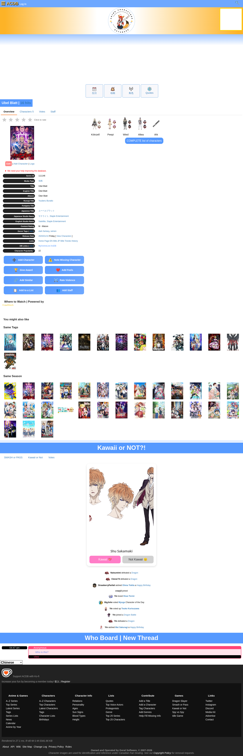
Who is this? (41, 652)
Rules (68, 746)
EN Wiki (53, 241)
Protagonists (112, 708)
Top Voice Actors (114, 704)
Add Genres (145, 712)
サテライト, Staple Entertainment (53, 216)
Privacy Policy (56, 746)
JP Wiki (61, 241)
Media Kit (210, 712)
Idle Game (177, 715)
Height (75, 719)
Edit (8, 163)
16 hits (25, 103)
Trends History (71, 241)
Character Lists (47, 715)
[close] (220, 6)
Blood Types (78, 715)
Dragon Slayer (179, 701)
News (9, 719)
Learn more (206, 6)
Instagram (211, 704)
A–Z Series (12, 701)
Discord (209, 708)
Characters (27, 111)
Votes (42, 111)
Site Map (27, 746)
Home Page (43, 241)
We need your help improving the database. (27, 171)
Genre (109, 712)
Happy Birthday (144, 585)
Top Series (11, 704)
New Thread (140, 637)
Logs (32, 163)
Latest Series (13, 708)
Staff (52, 111)
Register (65, 681)
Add (31, 231)
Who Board (101, 637)
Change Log (40, 746)
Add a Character (147, 704)
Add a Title (144, 701)
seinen (53, 231)
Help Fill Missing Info (150, 715)
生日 (94, 93)
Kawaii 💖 (105, 559)
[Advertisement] (121, 59)
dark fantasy (43, 231)
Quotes (149, 93)
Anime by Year (13, 727)
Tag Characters (147, 708)
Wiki (18, 746)
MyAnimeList (44, 246)
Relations (77, 701)
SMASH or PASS (13, 457)
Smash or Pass (180, 704)
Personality (78, 704)
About (6, 746)
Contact (210, 719)
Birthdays (44, 719)
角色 (131, 93)
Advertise (210, 715)
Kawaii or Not (35, 457)
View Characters (64, 236)
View (36, 656)
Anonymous (40, 647)
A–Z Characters (47, 701)
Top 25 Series (113, 715)
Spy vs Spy (178, 712)
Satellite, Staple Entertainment (52, 221)
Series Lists (12, 715)
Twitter (209, 701)
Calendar (11, 723)
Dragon (134, 573)
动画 (112, 93)
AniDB (53, 246)
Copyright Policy (162, 753)
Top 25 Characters (115, 719)
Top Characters (47, 704)
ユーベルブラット (46, 211)
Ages (75, 708)
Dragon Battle (130, 615)
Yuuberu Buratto (45, 201)
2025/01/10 (43, 236)
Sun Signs (77, 712)
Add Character (21, 163)
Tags (8, 712)
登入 (57, 681)
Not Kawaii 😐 (138, 559)
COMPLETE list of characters (144, 140)
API (13, 746)
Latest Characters (48, 708)
